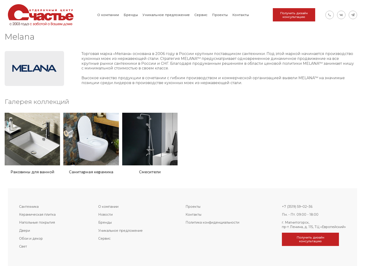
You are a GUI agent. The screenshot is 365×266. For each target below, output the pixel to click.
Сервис (200, 15)
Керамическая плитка (37, 214)
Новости (105, 214)
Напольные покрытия (37, 222)
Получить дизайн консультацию (294, 15)
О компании (108, 15)
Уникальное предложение (166, 15)
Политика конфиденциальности (212, 222)
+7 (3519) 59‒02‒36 (297, 207)
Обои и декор (31, 238)
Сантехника (29, 207)
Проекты (220, 15)
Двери (24, 230)
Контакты (240, 15)
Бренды (131, 15)
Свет (23, 246)
